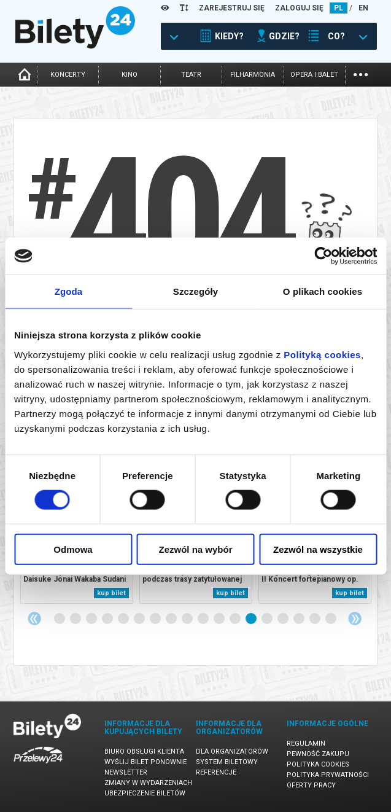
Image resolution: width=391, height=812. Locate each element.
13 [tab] (252, 619)
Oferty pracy (311, 785)
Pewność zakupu (318, 754)
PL (338, 8)
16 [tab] (299, 619)
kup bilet (111, 593)
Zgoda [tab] (69, 291)
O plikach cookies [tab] (322, 291)
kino (129, 75)
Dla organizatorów (232, 751)
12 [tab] (236, 619)
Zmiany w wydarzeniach (148, 783)
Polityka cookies (318, 764)
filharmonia (252, 75)
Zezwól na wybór (195, 549)
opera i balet (314, 75)
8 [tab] (172, 619)
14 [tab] (267, 619)
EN (363, 8)
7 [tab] (156, 619)
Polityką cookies (322, 354)
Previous (34, 618)
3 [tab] (92, 619)
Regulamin (306, 744)
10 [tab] (204, 619)
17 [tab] (315, 619)
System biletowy (227, 762)
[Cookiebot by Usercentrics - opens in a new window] (323, 256)
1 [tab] (60, 619)
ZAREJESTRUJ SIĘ (232, 8)
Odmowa (72, 549)
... (360, 73)
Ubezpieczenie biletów (144, 793)
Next (355, 618)
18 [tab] (331, 619)
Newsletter (125, 772)
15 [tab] (283, 619)
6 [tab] (140, 619)
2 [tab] (76, 619)
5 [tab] (124, 619)
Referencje (216, 772)
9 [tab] (188, 619)
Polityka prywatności (328, 775)
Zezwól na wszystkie (318, 549)
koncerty (67, 75)
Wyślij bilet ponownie (145, 762)
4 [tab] (108, 619)
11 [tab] (220, 619)
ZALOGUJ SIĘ (299, 8)
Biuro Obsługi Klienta (144, 751)
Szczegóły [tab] (195, 291)
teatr (191, 75)
